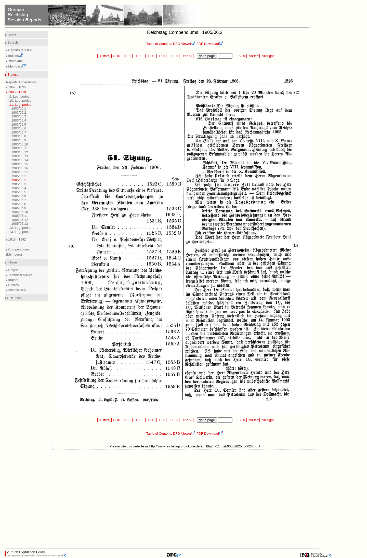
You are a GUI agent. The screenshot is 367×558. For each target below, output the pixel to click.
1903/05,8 (18, 136)
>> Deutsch (13, 298)
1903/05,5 (18, 124)
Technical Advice (20, 275)
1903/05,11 (19, 148)
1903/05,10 (19, 144)
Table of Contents (159, 44)
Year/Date (15, 61)
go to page (207, 56)
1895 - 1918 (16, 92)
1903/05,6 (18, 128)
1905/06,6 (18, 196)
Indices (15, 56)
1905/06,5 (18, 192)
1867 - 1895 (16, 87)
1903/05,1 (18, 108)
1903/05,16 (19, 168)
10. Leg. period (20, 100)
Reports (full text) (20, 50)
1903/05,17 (19, 172)
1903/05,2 (18, 112)
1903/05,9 (18, 140)
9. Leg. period (19, 96)
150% (241, 56)
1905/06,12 (19, 220)
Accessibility (16, 290)
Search (12, 42)
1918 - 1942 (16, 239)
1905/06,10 (19, 212)
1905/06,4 (18, 188)
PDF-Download (209, 44)
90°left (253, 56)
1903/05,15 (19, 164)
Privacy (13, 285)
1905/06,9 (18, 208)
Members (17, 66)
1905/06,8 (18, 204)
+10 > (173, 56)
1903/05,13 (19, 156)
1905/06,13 (19, 223)
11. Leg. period (20, 105)
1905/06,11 (19, 216)
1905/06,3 (18, 184)
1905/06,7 (18, 200)
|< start (104, 56)
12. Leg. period (20, 228)
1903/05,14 (19, 160)
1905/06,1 (18, 176)
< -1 (138, 56)
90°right (267, 56)
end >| (187, 56)
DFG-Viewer (184, 44)
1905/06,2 (18, 180)
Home (11, 35)
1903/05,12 (19, 152)
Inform (11, 262)
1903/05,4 (18, 120)
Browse (12, 74)
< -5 (128, 56)
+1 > (150, 56)
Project (13, 270)
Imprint (12, 280)
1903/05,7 (18, 132)
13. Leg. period (20, 232)
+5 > (161, 56)
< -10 (117, 56)
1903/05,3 (18, 116)
